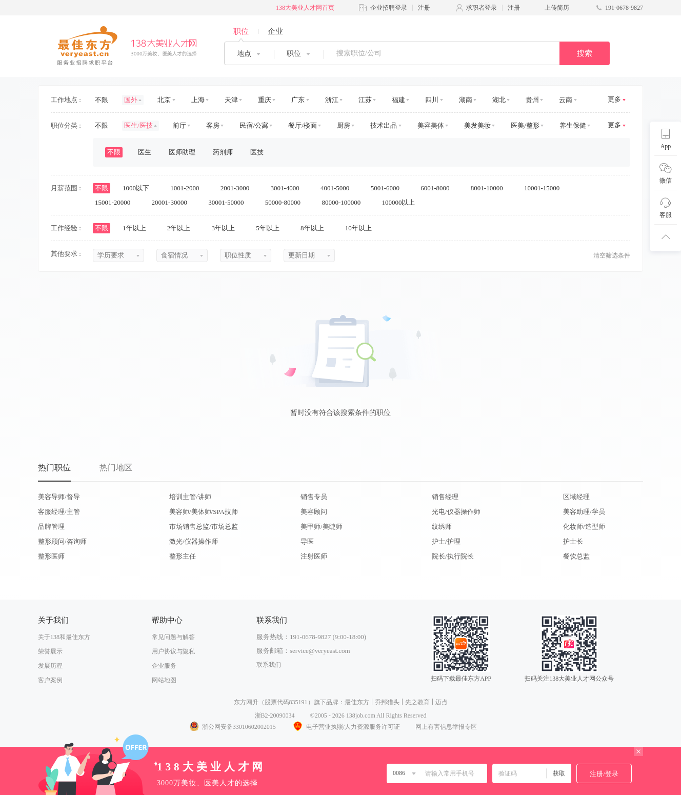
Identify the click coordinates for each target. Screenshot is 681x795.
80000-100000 (344, 202)
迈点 (441, 702)
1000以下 (139, 188)
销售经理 (445, 497)
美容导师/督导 (59, 497)
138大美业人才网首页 (305, 7)
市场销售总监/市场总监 (203, 526)
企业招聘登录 (388, 7)
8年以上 (316, 228)
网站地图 (164, 680)
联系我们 (268, 664)
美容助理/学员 (584, 511)
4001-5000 (338, 188)
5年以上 (271, 228)
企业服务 (164, 665)
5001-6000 (389, 188)
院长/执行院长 (453, 556)
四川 (431, 100)
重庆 (264, 100)
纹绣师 (442, 526)
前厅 (179, 125)
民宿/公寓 (253, 125)
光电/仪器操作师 (456, 511)
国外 (130, 100)
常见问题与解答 (173, 637)
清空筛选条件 (611, 255)
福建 (398, 100)
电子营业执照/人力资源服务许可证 (345, 726)
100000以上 (402, 202)
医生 (144, 152)
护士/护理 (446, 541)
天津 (231, 100)
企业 (275, 31)
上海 (198, 100)
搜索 (584, 53)
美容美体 (430, 125)
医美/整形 (525, 125)
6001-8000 (438, 188)
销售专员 (314, 497)
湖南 (465, 100)
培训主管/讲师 (190, 497)
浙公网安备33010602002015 (232, 726)
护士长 (573, 541)
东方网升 (246, 702)
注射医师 (314, 556)
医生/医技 (138, 125)
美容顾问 (314, 511)
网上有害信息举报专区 (446, 726)
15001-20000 (116, 202)
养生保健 (572, 125)
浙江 (331, 100)
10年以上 (361, 228)
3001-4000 (288, 188)
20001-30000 (173, 202)
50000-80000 (286, 202)
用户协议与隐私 (173, 651)
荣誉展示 (50, 651)
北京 (164, 100)
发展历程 (50, 665)
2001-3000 (238, 188)
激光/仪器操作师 (193, 541)
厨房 (343, 125)
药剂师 (223, 152)
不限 (101, 100)
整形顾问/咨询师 (62, 541)
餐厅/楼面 (302, 125)
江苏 (365, 100)
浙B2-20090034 (275, 715)
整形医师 (51, 556)
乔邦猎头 (387, 702)
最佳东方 (357, 702)
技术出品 (383, 125)
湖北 (499, 100)
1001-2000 (188, 188)
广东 (298, 100)
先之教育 (417, 702)
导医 (307, 541)
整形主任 (182, 556)
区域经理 (576, 497)
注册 (424, 7)
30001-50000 (229, 202)
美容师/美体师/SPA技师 (203, 511)
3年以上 (227, 228)
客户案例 (50, 680)
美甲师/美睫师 (322, 526)
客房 (212, 125)
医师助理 (182, 152)
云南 (565, 100)
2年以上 (182, 228)
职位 (241, 31)
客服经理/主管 (59, 511)
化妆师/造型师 (584, 526)
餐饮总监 (576, 556)
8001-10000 (490, 188)
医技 (257, 152)
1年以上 (138, 228)
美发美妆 (477, 125)
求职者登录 (481, 7)
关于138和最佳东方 (64, 637)
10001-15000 (545, 188)
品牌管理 (51, 526)
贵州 (532, 100)
